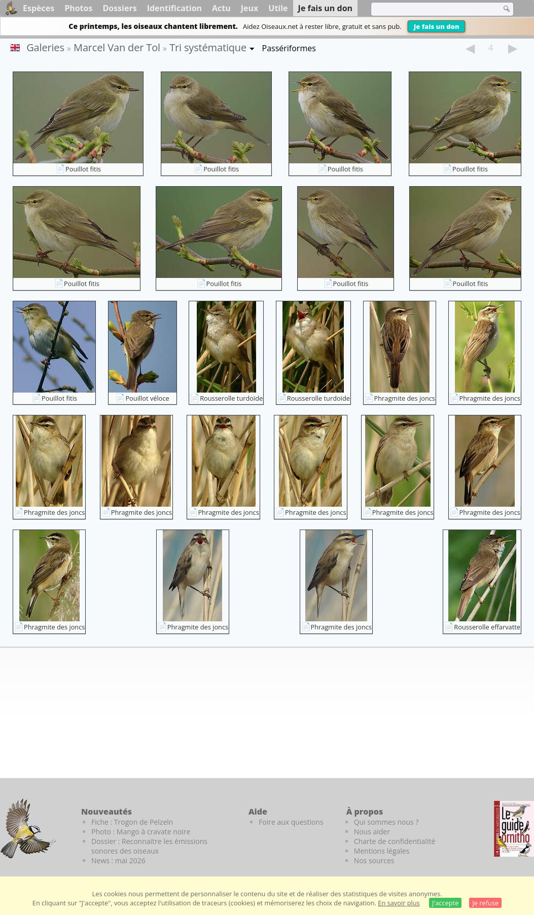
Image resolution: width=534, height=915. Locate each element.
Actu (221, 8)
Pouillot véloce (147, 398)
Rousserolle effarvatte (487, 626)
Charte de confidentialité (395, 841)
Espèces (38, 8)
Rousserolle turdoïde (231, 398)
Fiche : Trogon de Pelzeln (132, 822)
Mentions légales (382, 851)
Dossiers (119, 8)
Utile (278, 8)
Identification (174, 8)
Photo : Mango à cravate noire (140, 831)
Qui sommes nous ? (386, 822)
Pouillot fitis (83, 168)
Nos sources (374, 860)
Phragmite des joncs (404, 398)
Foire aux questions (291, 822)
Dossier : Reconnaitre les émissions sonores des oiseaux (149, 846)
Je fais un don (436, 26)
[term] (429, 9)
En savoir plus (398, 902)
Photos (78, 8)
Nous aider (372, 831)
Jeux (250, 8)
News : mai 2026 (118, 860)
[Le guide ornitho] (514, 829)
